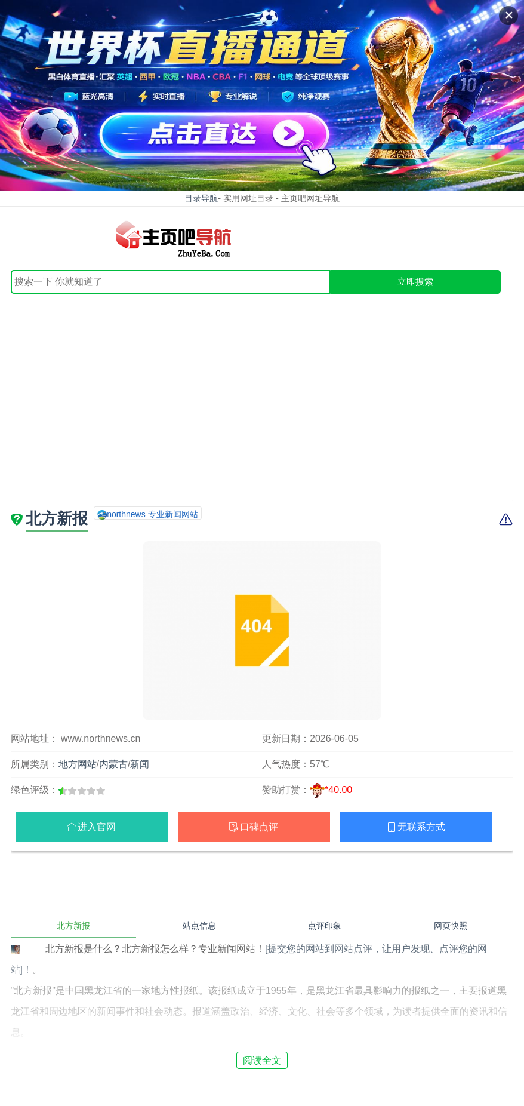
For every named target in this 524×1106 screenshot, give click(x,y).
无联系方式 (421, 827)
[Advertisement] (262, 383)
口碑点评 (259, 827)
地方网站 (77, 764)
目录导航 (201, 198)
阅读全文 (262, 1060)
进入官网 (97, 827)
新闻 (139, 764)
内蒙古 (113, 764)
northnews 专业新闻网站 (152, 514)
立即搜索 (415, 281)
